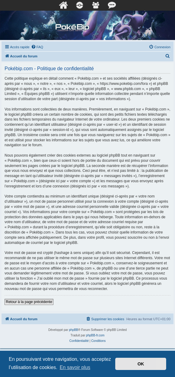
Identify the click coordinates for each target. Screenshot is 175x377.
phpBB (73, 330)
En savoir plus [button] (75, 367)
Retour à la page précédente (29, 302)
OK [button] (141, 363)
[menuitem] (37, 47)
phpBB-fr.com (95, 335)
